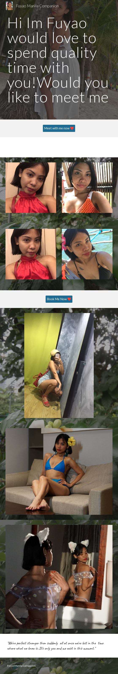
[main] (59, 59)
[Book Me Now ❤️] (59, 299)
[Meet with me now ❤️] (59, 128)
